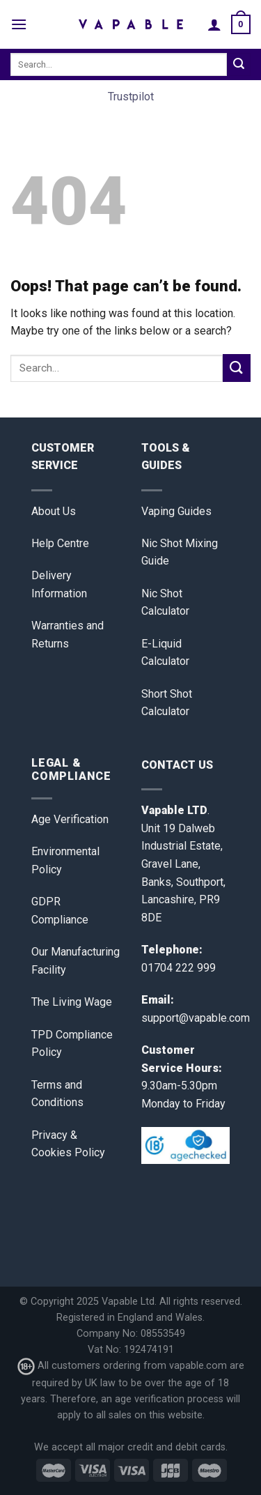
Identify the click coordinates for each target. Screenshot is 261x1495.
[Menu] (18, 24)
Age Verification (70, 819)
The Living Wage (71, 1002)
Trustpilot (131, 96)
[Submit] (239, 65)
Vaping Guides (176, 511)
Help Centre (60, 543)
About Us (53, 511)
